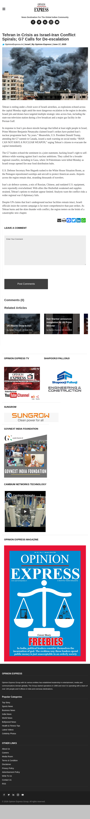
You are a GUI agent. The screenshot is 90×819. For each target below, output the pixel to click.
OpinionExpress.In (12, 44)
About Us (6, 749)
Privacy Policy (8, 768)
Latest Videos (8, 730)
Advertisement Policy (11, 772)
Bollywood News (9, 722)
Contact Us (6, 780)
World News (7, 718)
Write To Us (7, 776)
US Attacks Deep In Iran (19, 326)
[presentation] (25, 271)
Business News (8, 710)
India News (6, 714)
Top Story (6, 702)
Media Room (7, 756)
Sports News (7, 706)
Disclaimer (6, 764)
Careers (5, 753)
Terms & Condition (10, 760)
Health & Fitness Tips (11, 726)
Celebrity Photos (9, 733)
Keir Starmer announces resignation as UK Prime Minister (59, 322)
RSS (4, 784)
